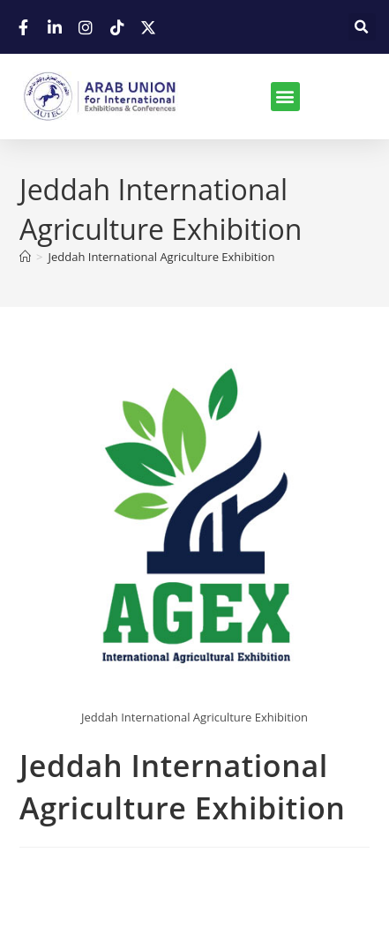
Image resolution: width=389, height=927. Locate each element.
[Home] (25, 257)
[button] (362, 27)
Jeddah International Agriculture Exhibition (161, 257)
